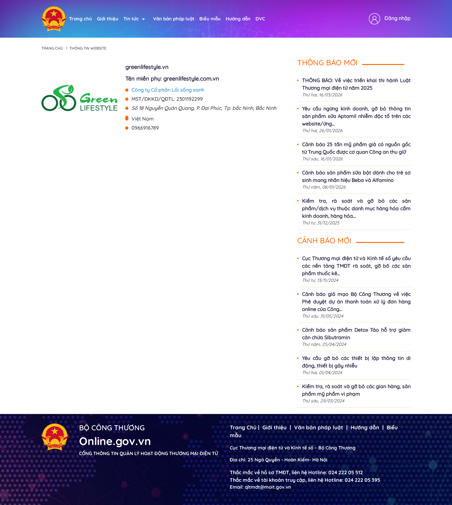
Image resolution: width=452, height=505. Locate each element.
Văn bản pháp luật (173, 19)
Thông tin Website (87, 48)
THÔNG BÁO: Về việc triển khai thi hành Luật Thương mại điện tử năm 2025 (356, 84)
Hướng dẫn (238, 19)
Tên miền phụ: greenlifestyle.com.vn (172, 78)
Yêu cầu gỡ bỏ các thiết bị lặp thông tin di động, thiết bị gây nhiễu (356, 362)
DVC (260, 19)
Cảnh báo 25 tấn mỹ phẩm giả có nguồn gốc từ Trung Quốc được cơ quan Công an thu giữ (356, 148)
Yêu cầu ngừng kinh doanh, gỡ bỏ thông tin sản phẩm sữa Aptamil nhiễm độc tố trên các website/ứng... (356, 116)
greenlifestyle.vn (147, 67)
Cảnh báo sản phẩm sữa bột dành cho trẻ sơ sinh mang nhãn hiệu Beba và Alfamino (356, 176)
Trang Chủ (243, 427)
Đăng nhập (398, 18)
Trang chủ (80, 19)
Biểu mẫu (210, 19)
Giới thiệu (107, 19)
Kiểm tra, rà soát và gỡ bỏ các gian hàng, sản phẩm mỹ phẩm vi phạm (356, 390)
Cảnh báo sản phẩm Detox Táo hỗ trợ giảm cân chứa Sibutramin (356, 334)
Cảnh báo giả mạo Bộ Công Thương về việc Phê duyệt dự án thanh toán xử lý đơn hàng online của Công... (356, 301)
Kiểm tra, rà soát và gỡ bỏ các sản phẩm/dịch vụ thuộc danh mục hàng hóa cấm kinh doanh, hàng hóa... (356, 208)
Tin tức (134, 19)
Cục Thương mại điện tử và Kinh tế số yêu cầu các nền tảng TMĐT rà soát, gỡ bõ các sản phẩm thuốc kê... (356, 266)
